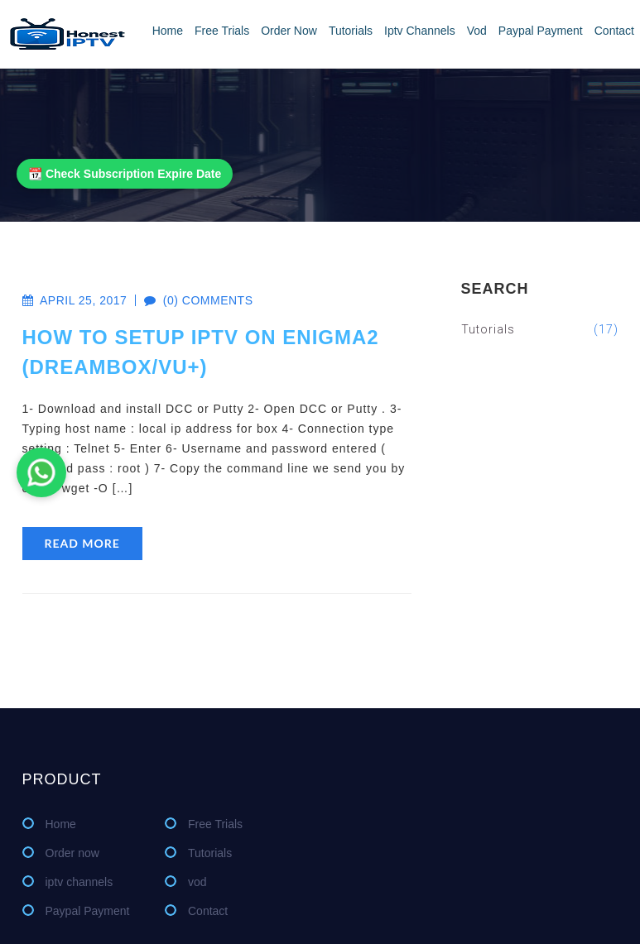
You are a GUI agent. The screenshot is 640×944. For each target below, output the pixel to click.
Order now (289, 30)
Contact (614, 30)
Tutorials (351, 30)
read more (82, 543)
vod (477, 30)
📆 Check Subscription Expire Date (124, 173)
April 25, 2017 (75, 300)
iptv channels (419, 30)
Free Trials (222, 30)
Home (167, 30)
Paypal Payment (540, 30)
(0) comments (189, 300)
